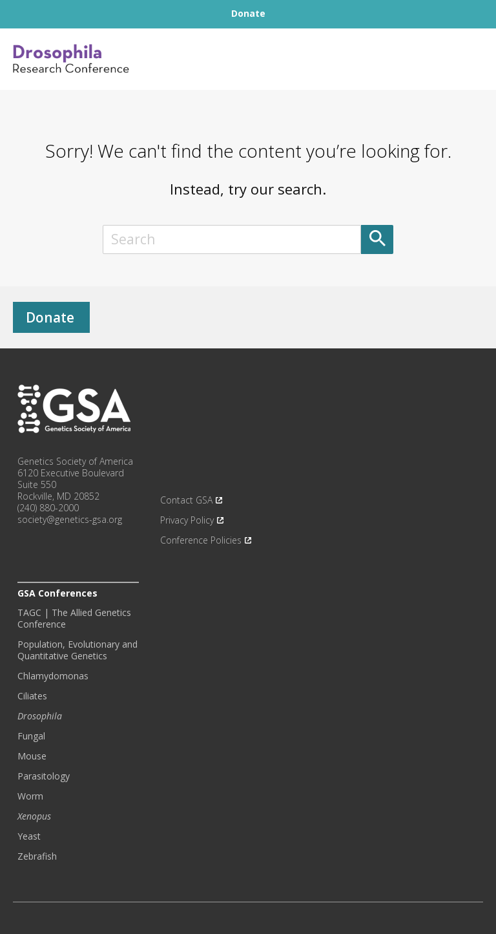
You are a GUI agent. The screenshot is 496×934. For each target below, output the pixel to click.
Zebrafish (37, 856)
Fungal (31, 736)
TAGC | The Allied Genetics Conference (74, 618)
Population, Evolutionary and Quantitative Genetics (77, 650)
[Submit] (377, 239)
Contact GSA (186, 500)
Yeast (29, 836)
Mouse (31, 756)
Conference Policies (201, 540)
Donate (50, 317)
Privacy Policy (187, 520)
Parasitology (43, 776)
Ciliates (32, 696)
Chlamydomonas (52, 676)
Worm (30, 796)
